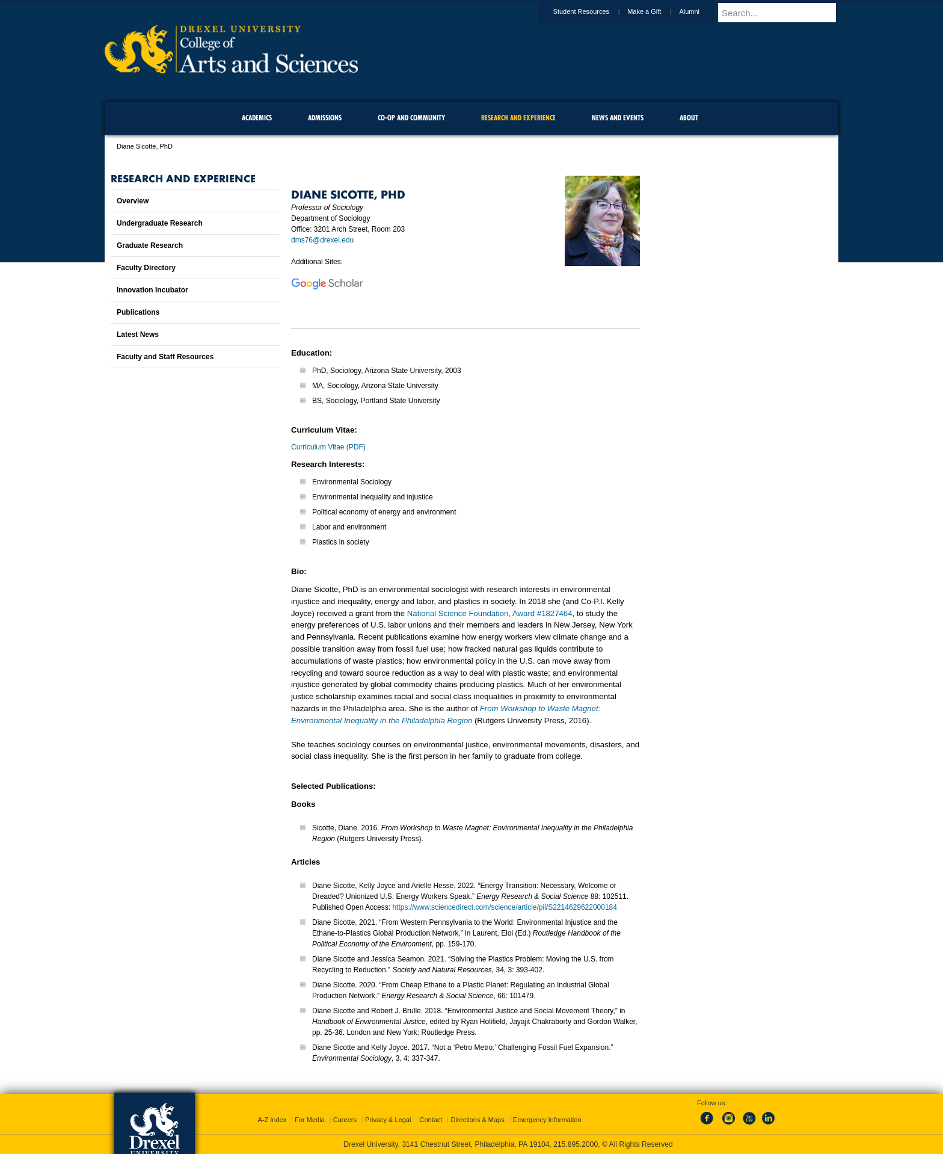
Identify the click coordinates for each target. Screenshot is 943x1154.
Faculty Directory (146, 268)
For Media (310, 1119)
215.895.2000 (575, 1144)
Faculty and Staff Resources (165, 357)
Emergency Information (547, 1119)
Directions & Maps (477, 1119)
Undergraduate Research (160, 223)
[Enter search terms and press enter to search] (784, 12)
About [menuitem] (689, 117)
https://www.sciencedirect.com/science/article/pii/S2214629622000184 (504, 907)
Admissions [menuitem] (325, 117)
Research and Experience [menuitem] (518, 117)
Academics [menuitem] (257, 117)
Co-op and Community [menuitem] (411, 117)
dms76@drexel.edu (322, 240)
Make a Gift (655, 11)
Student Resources (593, 11)
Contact (431, 1119)
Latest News (138, 334)
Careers (345, 1119)
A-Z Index (271, 1119)
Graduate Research (150, 245)
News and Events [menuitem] (618, 117)
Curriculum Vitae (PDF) (328, 447)
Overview (133, 201)
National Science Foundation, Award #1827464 (490, 613)
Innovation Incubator (152, 290)
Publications (138, 312)
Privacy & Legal (388, 1119)
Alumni (700, 11)
